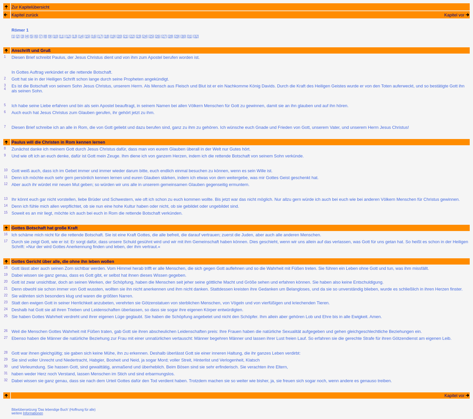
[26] (158, 36)
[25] (151, 36)
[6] (36, 36)
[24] (145, 36)
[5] (32, 36)
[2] (18, 36)
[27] (164, 36)
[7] (40, 36)
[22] (132, 36)
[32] (196, 36)
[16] (94, 36)
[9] (50, 36)
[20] (119, 36)
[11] (62, 36)
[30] (183, 36)
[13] (74, 36)
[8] (45, 36)
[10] (55, 36)
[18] (106, 36)
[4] (27, 36)
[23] (138, 36)
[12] (68, 36)
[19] (113, 36)
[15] (87, 36)
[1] (13, 36)
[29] (177, 36)
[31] (189, 36)
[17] (100, 36)
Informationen (33, 413)
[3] (22, 36)
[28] (170, 36)
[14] (81, 36)
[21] (125, 36)
